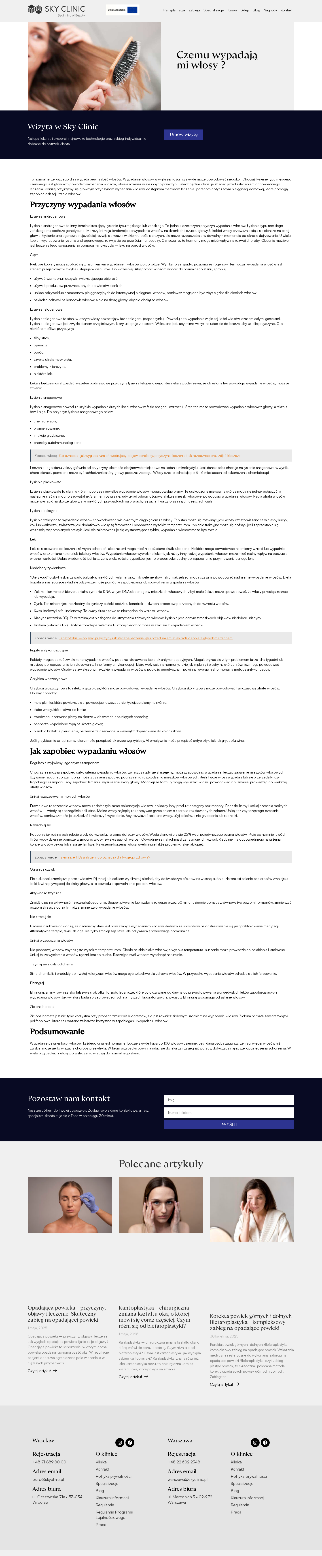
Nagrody (270, 10)
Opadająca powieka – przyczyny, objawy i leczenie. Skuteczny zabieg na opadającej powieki (68, 1314)
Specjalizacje (213, 10)
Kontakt (286, 10)
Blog (256, 10)
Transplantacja (174, 10)
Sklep (245, 10)
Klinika (232, 10)
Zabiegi (194, 10)
